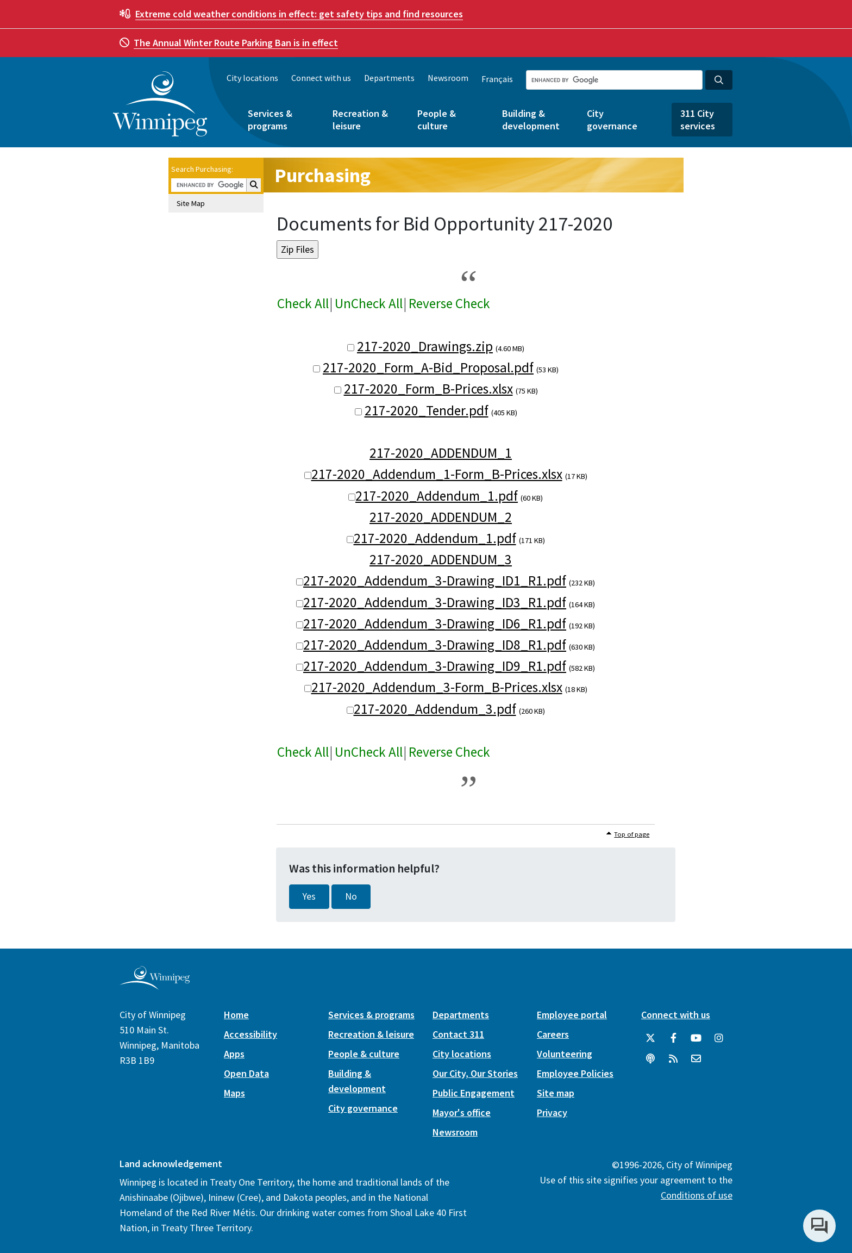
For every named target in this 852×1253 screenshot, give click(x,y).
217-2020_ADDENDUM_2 (440, 517)
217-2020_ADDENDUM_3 (440, 559)
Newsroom (448, 77)
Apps (234, 1054)
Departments (389, 77)
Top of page (631, 834)
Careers (553, 1034)
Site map (555, 1093)
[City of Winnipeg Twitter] (650, 1038)
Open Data (246, 1073)
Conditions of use (696, 1195)
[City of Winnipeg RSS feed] (673, 1059)
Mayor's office (462, 1112)
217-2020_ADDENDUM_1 (440, 453)
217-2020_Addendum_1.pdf (436, 495)
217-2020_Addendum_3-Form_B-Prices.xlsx (436, 687)
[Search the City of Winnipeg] (614, 80)
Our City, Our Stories (475, 1073)
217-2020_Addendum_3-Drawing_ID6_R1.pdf (434, 623)
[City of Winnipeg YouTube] (696, 1038)
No (351, 896)
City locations (252, 77)
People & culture (436, 119)
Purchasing (322, 175)
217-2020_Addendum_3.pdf (435, 709)
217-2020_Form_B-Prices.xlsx (428, 388)
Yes (309, 896)
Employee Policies (575, 1073)
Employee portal (572, 1014)
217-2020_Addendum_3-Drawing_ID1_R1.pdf (434, 580)
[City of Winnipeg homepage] (155, 985)
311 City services (697, 119)
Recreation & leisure (360, 119)
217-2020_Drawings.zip (425, 346)
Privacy (552, 1112)
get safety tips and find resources (299, 14)
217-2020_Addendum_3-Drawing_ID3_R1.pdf (434, 602)
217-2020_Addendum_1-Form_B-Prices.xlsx (436, 474)
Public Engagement (474, 1093)
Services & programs (270, 119)
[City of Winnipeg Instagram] (719, 1038)
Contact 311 (458, 1034)
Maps (234, 1093)
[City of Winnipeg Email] (696, 1059)
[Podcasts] (650, 1059)
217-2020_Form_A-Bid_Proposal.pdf (428, 367)
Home (236, 1014)
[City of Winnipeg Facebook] (673, 1038)
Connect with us (321, 77)
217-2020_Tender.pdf (426, 410)
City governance (612, 119)
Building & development (531, 119)
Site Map (191, 203)
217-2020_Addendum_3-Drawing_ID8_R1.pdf (434, 644)
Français (497, 78)
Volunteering (564, 1054)
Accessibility (250, 1034)
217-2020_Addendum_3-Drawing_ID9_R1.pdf (434, 666)
